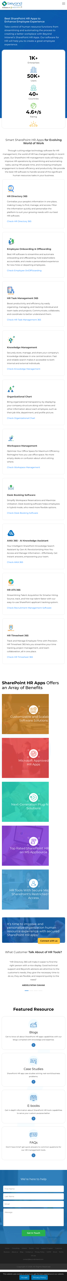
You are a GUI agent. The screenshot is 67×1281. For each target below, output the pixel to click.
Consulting (15, 1248)
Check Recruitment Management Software (29, 608)
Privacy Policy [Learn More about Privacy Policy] (39, 1277)
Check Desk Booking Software (22, 513)
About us (15, 1252)
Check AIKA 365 (15, 562)
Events (31, 1248)
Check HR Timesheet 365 (20, 657)
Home (7, 1248)
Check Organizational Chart (21, 418)
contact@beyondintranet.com (33, 1259)
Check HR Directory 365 (19, 221)
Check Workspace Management (23, 467)
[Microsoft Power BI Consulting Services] (33, 1118)
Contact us (29, 1252)
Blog (21, 1252)
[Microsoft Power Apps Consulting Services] (33, 1082)
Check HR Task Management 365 (24, 320)
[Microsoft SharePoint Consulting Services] (33, 1045)
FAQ (37, 1248)
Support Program (47, 1248)
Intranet (24, 1248)
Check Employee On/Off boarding (24, 270)
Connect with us (48, 941)
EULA (55, 1252)
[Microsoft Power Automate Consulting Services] (33, 1155)
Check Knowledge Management (23, 369)
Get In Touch (33, 1233)
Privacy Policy (39, 1252)
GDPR (49, 1252)
